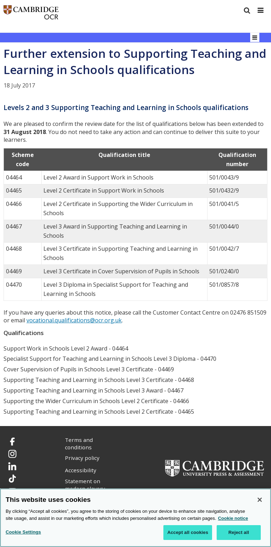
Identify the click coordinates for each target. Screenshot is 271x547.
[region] (135, 517)
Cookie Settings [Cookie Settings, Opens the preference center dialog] (23, 532)
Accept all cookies (187, 532)
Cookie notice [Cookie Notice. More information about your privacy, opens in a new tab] (233, 518)
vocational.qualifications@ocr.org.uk (74, 320)
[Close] (259, 500)
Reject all (238, 532)
